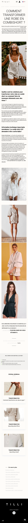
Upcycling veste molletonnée (13, 479)
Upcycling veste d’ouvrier (12, 486)
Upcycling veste (9, 488)
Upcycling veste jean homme (13, 481)
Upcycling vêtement (10, 476)
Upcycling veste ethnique (12, 483)
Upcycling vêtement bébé (12, 474)
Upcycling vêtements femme (13, 472)
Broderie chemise (10, 470)
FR (24, 1)
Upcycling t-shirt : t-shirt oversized (14, 490)
